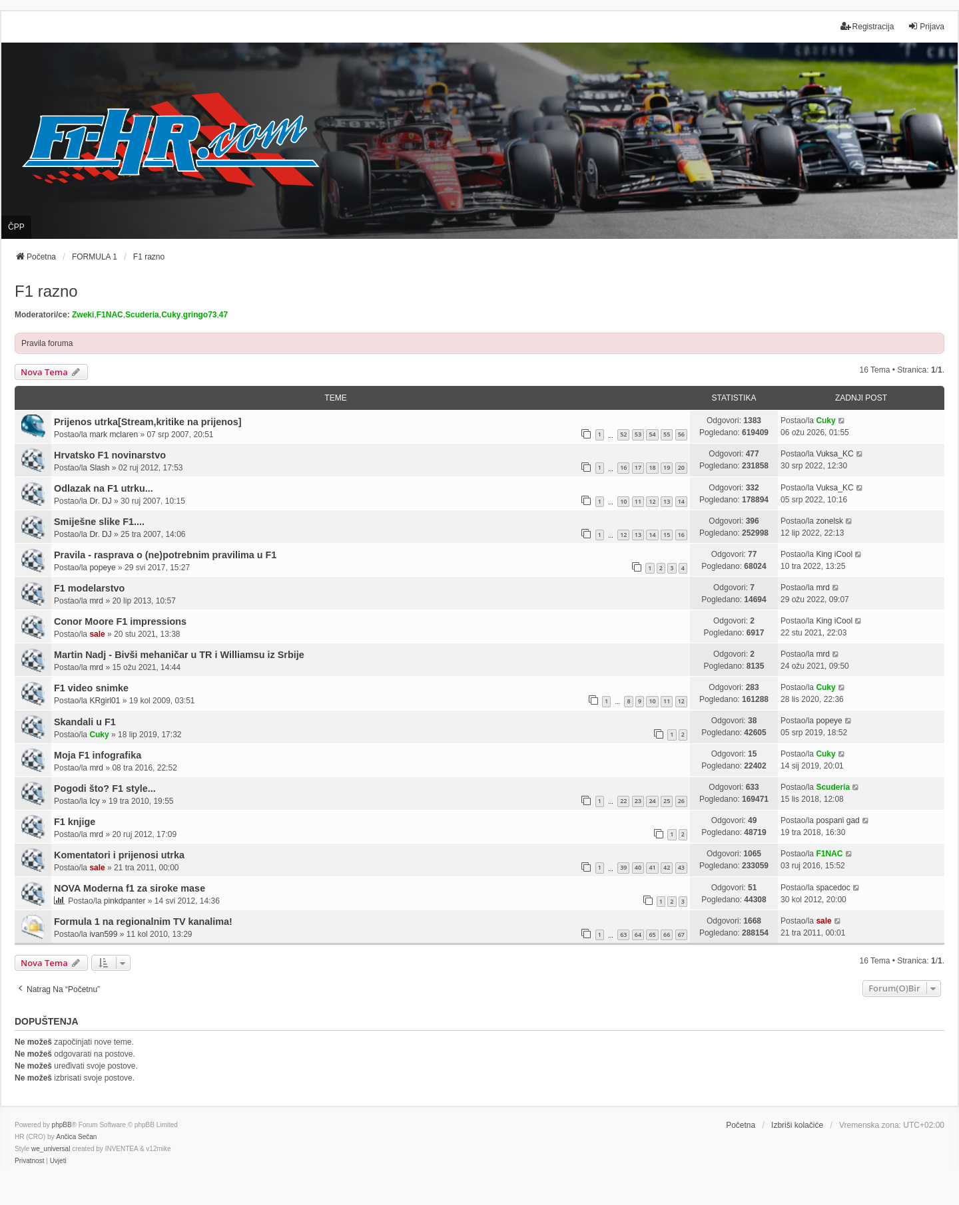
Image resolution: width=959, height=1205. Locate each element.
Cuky (170, 314)
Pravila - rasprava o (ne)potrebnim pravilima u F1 (165, 555)
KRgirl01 (104, 700)
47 (223, 314)
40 (638, 867)
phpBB (62, 1124)
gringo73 (200, 314)
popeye (102, 567)
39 (623, 867)
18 (652, 467)
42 (666, 867)
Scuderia (142, 314)
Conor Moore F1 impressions (120, 621)
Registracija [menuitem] (867, 26)
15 (666, 534)
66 (666, 934)
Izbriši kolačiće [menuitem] (797, 1125)
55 (666, 434)
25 (666, 800)
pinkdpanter (125, 901)
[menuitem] (29, 1161)
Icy (94, 801)
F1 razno (46, 291)
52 (623, 434)
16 (623, 467)
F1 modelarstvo (89, 588)
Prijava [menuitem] (926, 26)
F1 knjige (74, 821)
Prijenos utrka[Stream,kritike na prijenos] (148, 422)
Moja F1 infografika (97, 755)
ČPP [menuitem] (16, 227)
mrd (96, 600)
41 (652, 867)
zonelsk (829, 521)
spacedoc (833, 887)
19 (666, 467)
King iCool (834, 554)
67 (681, 934)
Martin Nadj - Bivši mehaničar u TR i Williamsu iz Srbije (179, 654)
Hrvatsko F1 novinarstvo (110, 455)
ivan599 (103, 934)
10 (623, 501)
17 (638, 467)
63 (623, 934)
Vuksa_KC (834, 453)
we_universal (50, 1148)
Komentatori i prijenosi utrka (119, 855)
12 (652, 501)
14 (681, 501)
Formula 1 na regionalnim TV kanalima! (143, 921)
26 (681, 800)
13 (666, 501)
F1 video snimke (91, 688)
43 (681, 867)
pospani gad (837, 820)
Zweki (83, 314)
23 (638, 800)
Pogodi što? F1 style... (105, 788)
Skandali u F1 (85, 722)
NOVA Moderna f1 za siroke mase (129, 888)
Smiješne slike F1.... (99, 521)
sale (97, 634)
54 (652, 434)
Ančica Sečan (76, 1136)
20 (681, 467)
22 (623, 800)
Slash (99, 467)
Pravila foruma (47, 343)
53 (638, 434)
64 (638, 934)
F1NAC (110, 314)
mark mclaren (113, 434)
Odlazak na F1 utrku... (103, 488)
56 (681, 434)
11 (638, 501)
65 (652, 934)
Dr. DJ (100, 501)
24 (652, 800)
